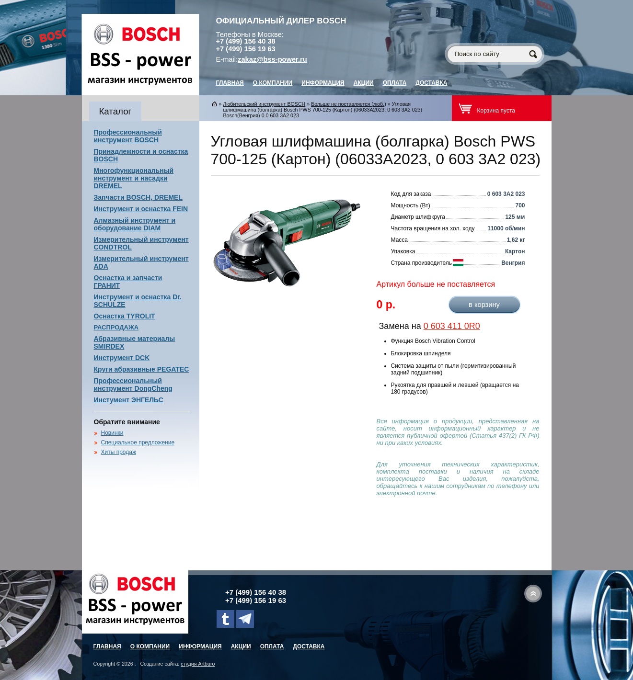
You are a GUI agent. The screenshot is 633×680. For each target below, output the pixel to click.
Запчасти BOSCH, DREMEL (138, 197)
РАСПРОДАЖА (116, 327)
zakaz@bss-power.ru (272, 59)
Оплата (395, 82)
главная (230, 82)
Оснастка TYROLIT (124, 316)
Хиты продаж (118, 452)
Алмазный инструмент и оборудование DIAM (135, 224)
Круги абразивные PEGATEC (141, 369)
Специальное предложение (138, 442)
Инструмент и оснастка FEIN (141, 209)
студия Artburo (198, 664)
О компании (273, 82)
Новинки (112, 433)
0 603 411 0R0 (452, 326)
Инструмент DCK (122, 358)
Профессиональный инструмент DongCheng (133, 384)
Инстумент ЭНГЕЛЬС (128, 400)
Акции (364, 82)
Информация (322, 82)
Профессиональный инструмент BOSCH (128, 136)
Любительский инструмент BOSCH (264, 104)
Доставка (431, 82)
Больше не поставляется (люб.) (348, 104)
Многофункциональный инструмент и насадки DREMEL (134, 178)
